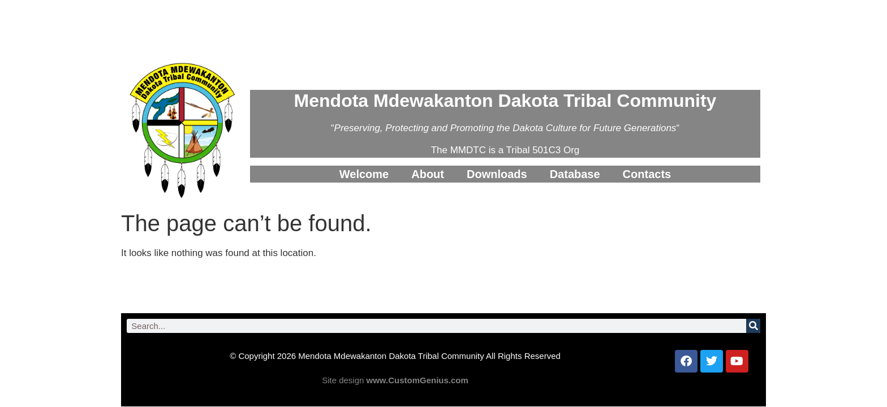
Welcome (364, 174)
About (427, 174)
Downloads (497, 174)
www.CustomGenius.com (417, 380)
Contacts (647, 174)
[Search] (753, 326)
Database (575, 174)
